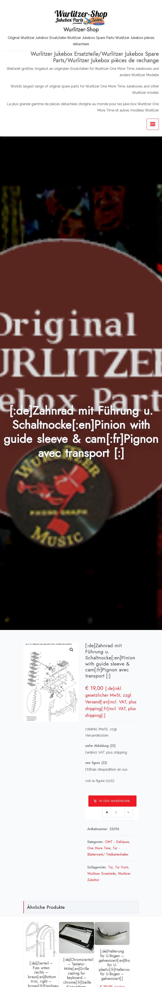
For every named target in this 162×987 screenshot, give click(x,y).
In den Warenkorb (111, 801)
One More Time (98, 848)
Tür (110, 867)
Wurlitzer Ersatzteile (101, 873)
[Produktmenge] (118, 812)
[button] (71, 650)
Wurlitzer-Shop (81, 29)
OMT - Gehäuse (117, 841)
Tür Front (121, 867)
